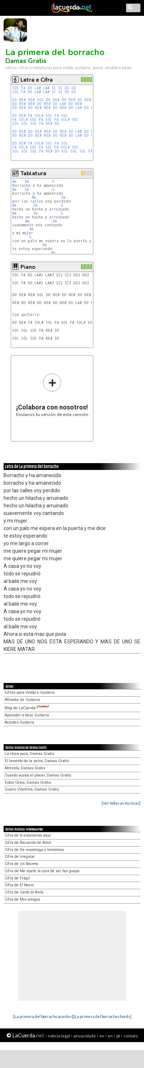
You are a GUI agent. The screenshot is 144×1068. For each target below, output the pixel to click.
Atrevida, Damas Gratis (25, 768)
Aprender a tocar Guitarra (27, 715)
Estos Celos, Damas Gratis (28, 782)
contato (131, 1035)
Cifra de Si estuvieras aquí (28, 835)
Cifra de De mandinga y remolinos (34, 849)
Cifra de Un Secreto (21, 863)
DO (30, 88)
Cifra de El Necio (19, 885)
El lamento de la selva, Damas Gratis (37, 761)
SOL (15, 88)
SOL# (38, 115)
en (110, 1035)
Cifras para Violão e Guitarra (30, 692)
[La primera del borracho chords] (102, 1016)
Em (27, 181)
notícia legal (59, 1035)
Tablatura (33, 173)
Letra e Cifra (36, 79)
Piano (27, 267)
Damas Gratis (25, 60)
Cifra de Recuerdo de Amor (28, 842)
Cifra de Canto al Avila (24, 892)
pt (118, 1035)
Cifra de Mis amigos (22, 899)
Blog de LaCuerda (27, 708)
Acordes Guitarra (19, 722)
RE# (22, 100)
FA (23, 88)
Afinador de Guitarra (22, 699)
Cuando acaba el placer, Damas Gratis (38, 775)
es (101, 1035)
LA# (37, 88)
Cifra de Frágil (17, 878)
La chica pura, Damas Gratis (29, 753)
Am (14, 181)
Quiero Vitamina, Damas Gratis (32, 789)
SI (54, 88)
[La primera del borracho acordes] (43, 1016)
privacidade (85, 1035)
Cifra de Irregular (20, 856)
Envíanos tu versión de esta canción (52, 394)
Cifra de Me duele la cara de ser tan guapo (42, 871)
